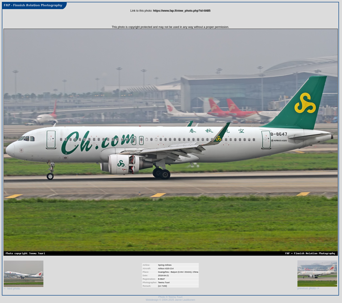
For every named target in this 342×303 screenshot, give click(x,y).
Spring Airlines (164, 265)
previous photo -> (317, 287)
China (195, 272)
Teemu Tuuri (164, 282)
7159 (163, 286)
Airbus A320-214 (166, 268)
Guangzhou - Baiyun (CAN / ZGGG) (175, 272)
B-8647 (161, 279)
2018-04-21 (163, 275)
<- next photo (23, 287)
